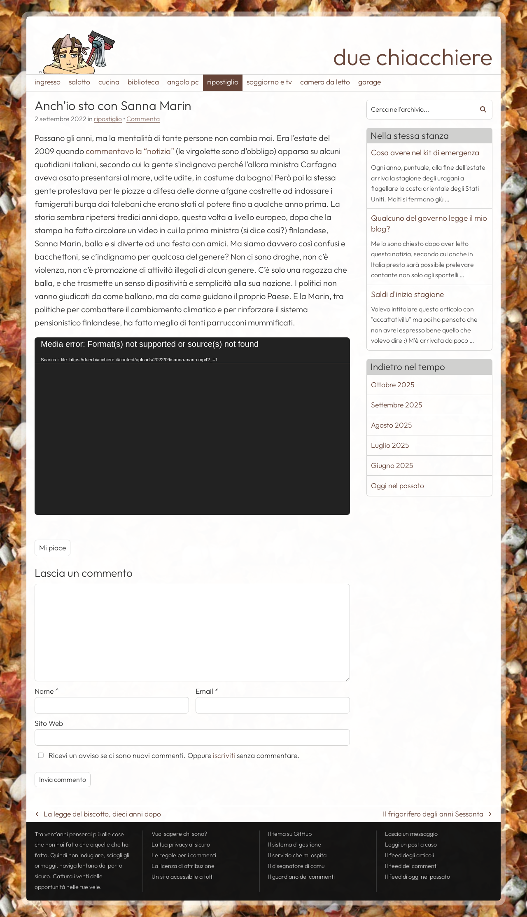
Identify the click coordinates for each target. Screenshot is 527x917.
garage (369, 82)
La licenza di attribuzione (183, 866)
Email (207, 691)
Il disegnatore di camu (296, 866)
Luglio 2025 (390, 445)
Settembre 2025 (396, 404)
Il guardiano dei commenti (301, 876)
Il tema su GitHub (290, 833)
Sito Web (49, 723)
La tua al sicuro (181, 844)
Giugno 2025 (392, 465)
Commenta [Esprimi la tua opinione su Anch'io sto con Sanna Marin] (143, 119)
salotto (79, 82)
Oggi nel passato (397, 485)
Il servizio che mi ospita (297, 855)
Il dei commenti (411, 866)
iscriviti (224, 755)
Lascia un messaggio (411, 833)
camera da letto (325, 82)
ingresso (48, 82)
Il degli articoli (409, 855)
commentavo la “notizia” (130, 151)
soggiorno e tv (269, 82)
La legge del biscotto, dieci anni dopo (102, 814)
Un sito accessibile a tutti (183, 876)
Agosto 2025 (391, 425)
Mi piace (52, 547)
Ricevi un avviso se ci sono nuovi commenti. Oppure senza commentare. (167, 755)
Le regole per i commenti (184, 855)
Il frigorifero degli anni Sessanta (433, 814)
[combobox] (418, 109)
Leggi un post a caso (411, 844)
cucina (108, 82)
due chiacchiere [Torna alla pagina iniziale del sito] (412, 56)
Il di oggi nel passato (417, 876)
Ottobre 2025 (392, 384)
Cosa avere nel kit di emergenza (425, 152)
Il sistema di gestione (294, 844)
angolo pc (183, 82)
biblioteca (143, 82)
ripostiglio (222, 82)
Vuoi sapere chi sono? (179, 833)
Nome (47, 691)
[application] (192, 426)
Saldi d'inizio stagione (407, 294)
